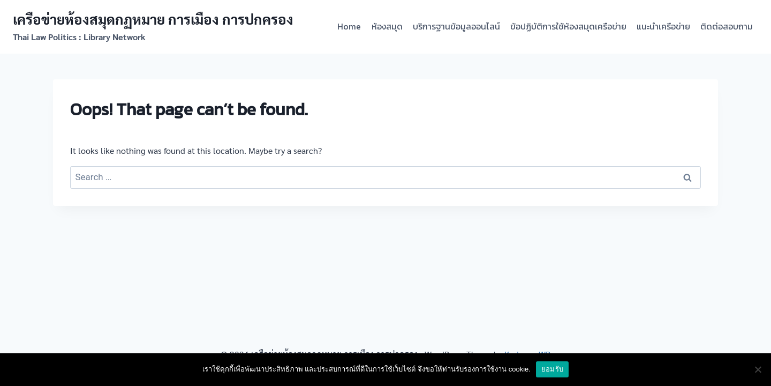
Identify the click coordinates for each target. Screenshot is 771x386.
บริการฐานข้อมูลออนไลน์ (456, 26)
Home (349, 26)
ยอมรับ (552, 369)
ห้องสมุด (387, 26)
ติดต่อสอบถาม (726, 26)
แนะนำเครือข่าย (663, 26)
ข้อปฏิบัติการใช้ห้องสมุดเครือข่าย (568, 26)
